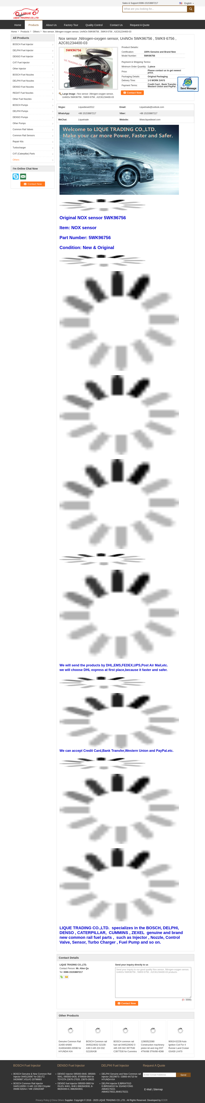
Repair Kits (18, 141)
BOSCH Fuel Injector (23, 44)
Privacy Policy (42, 1100)
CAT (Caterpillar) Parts (24, 153)
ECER (164, 1100)
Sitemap (158, 1089)
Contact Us (116, 25)
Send (183, 1075)
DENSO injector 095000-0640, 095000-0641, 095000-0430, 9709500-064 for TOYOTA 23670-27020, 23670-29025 (76, 1077)
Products (33, 25)
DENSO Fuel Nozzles (23, 87)
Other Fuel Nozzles (22, 99)
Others (36, 31)
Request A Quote (140, 25)
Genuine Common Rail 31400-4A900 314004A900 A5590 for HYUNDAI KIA (70, 1046)
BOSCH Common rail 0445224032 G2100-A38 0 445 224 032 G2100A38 (96, 1046)
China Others (57, 1100)
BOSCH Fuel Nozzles (23, 74)
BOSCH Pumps (20, 105)
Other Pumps (19, 123)
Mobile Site (149, 1094)
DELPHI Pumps (20, 111)
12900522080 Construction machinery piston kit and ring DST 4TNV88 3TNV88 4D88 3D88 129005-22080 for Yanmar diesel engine (152, 1049)
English (189, 3)
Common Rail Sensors (24, 135)
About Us (51, 25)
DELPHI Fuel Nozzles (23, 81)
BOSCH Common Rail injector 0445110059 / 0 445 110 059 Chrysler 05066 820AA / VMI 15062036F (32, 1086)
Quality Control (94, 25)
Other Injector (19, 68)
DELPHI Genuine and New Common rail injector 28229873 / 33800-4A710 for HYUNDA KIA (121, 1077)
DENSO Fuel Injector (23, 56)
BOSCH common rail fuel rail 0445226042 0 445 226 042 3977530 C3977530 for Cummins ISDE (125, 1048)
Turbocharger (19, 147)
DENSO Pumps (20, 117)
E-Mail (148, 1089)
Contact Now (134, 92)
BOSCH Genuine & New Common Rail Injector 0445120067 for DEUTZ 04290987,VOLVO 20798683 (32, 1077)
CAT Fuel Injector (21, 62)
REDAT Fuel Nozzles (23, 93)
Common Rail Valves (23, 129)
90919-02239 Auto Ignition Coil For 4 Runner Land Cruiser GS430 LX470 (178, 1046)
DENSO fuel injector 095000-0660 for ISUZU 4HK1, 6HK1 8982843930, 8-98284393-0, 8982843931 (75, 1086)
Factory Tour (71, 25)
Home (17, 25)
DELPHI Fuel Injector (23, 50)
